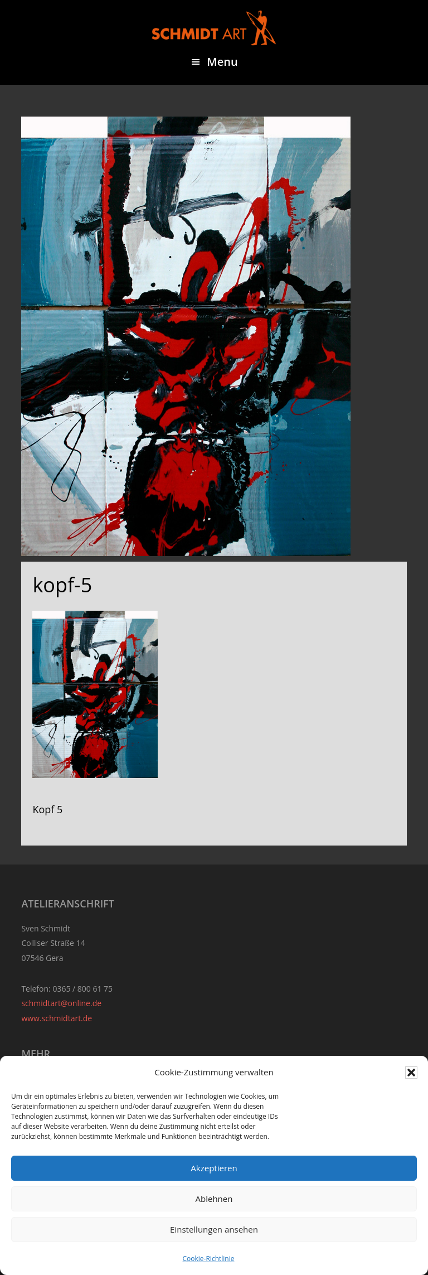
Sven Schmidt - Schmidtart (214, 27)
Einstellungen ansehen (214, 1229)
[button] (411, 1072)
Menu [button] (222, 61)
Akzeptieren (214, 1167)
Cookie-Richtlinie (209, 1258)
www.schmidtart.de (56, 1018)
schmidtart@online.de (61, 1003)
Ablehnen (214, 1198)
